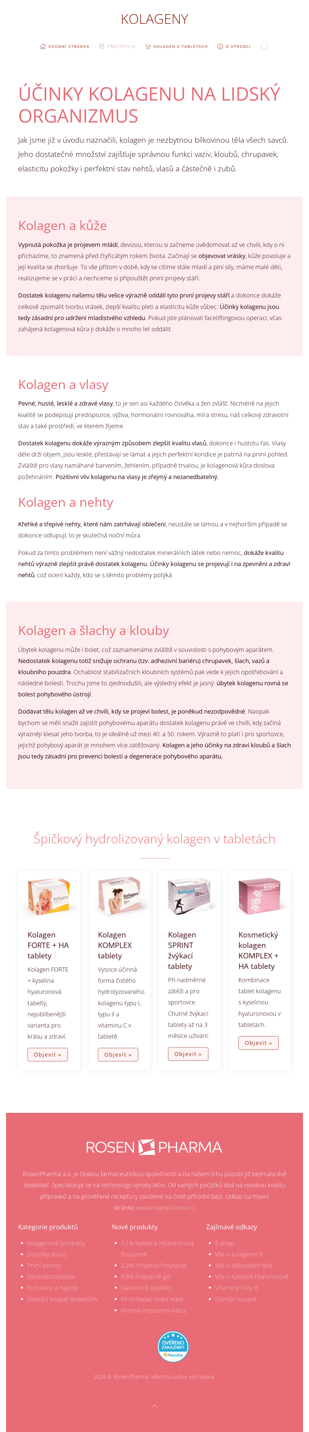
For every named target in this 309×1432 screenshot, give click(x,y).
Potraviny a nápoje (52, 1288)
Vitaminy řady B (236, 1288)
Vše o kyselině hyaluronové (252, 1276)
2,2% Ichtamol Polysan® (154, 1265)
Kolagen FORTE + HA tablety (52, 946)
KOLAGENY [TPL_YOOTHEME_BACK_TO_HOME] (154, 18)
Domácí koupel (235, 1299)
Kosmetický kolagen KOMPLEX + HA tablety (255, 951)
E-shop (224, 1243)
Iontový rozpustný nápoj (154, 1310)
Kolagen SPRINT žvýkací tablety (181, 951)
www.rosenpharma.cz (166, 1207)
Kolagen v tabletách (176, 46)
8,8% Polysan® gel (146, 1276)
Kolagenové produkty (56, 1243)
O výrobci (234, 46)
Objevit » (51, 1051)
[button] (264, 46)
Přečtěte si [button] (117, 46)
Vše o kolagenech (239, 1254)
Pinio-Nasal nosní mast (152, 1299)
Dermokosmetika (50, 1276)
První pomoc (44, 1265)
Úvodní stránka (65, 46)
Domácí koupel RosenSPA (62, 1299)
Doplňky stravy (47, 1254)
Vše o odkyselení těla (243, 1265)
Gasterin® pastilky (146, 1288)
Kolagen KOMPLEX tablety (116, 946)
